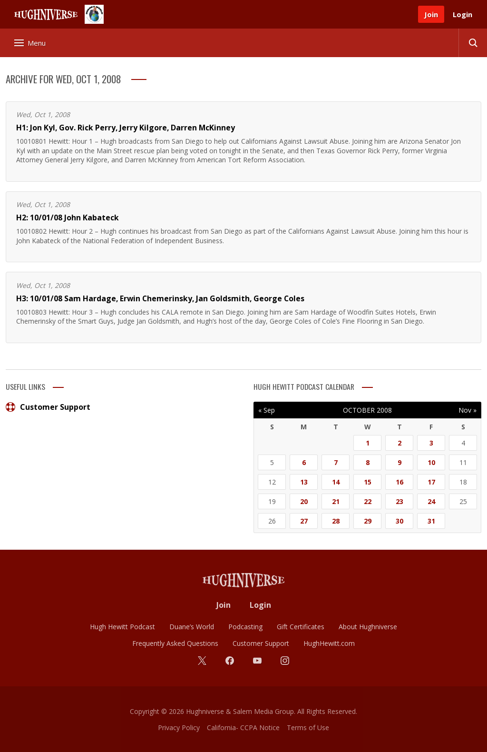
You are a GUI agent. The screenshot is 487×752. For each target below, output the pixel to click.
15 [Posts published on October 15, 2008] (367, 481)
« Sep (266, 410)
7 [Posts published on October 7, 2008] (336, 462)
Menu (30, 43)
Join (431, 14)
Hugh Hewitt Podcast (122, 626)
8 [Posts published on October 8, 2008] (368, 462)
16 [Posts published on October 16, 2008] (399, 481)
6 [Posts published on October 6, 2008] (304, 462)
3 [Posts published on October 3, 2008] (431, 442)
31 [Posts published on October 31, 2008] (431, 520)
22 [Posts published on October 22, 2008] (367, 501)
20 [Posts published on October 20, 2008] (304, 501)
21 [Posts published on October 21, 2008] (336, 501)
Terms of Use (308, 727)
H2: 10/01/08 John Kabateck (67, 217)
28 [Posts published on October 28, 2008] (336, 520)
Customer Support (48, 407)
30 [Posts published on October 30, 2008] (399, 520)
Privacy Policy (179, 727)
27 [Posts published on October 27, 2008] (304, 520)
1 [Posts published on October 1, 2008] (368, 442)
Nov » (467, 410)
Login (462, 14)
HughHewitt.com (329, 643)
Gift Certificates (300, 626)
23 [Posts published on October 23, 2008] (399, 501)
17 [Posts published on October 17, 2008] (431, 481)
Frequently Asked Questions (175, 643)
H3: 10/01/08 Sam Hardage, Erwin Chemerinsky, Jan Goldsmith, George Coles (160, 298)
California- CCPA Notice (243, 727)
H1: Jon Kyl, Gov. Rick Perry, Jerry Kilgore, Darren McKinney (125, 127)
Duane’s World (191, 626)
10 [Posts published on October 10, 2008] (431, 462)
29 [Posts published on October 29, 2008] (367, 520)
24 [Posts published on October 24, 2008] (431, 501)
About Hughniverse (368, 626)
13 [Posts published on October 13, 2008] (304, 481)
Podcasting (245, 626)
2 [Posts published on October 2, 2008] (399, 442)
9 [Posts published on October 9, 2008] (399, 462)
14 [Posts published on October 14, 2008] (336, 481)
